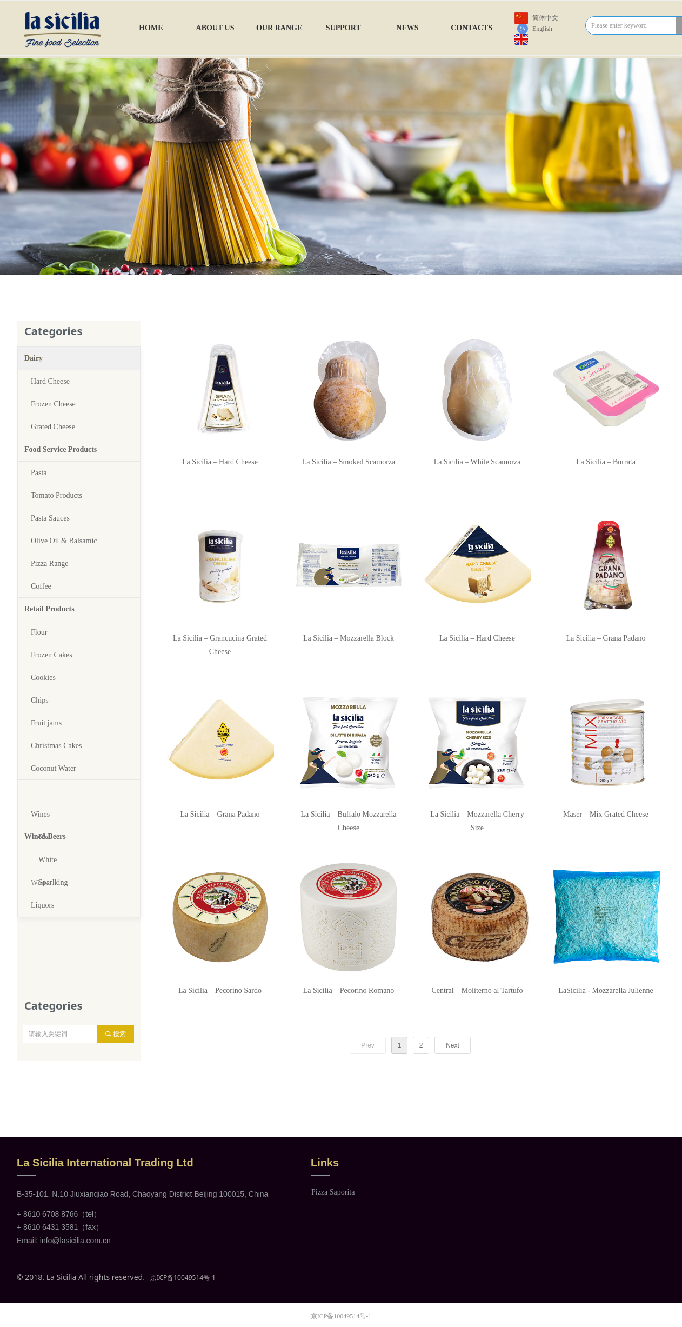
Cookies (43, 677)
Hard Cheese (50, 381)
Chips (40, 700)
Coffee (41, 586)
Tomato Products (56, 495)
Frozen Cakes (51, 655)
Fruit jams (46, 723)
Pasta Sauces (50, 518)
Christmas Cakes (56, 746)
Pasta (39, 473)
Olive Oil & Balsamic (64, 541)
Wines (40, 814)
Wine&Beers (45, 791)
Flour (39, 632)
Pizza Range (50, 563)
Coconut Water (53, 768)
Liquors (43, 905)
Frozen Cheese (53, 404)
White (47, 860)
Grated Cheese (53, 427)
